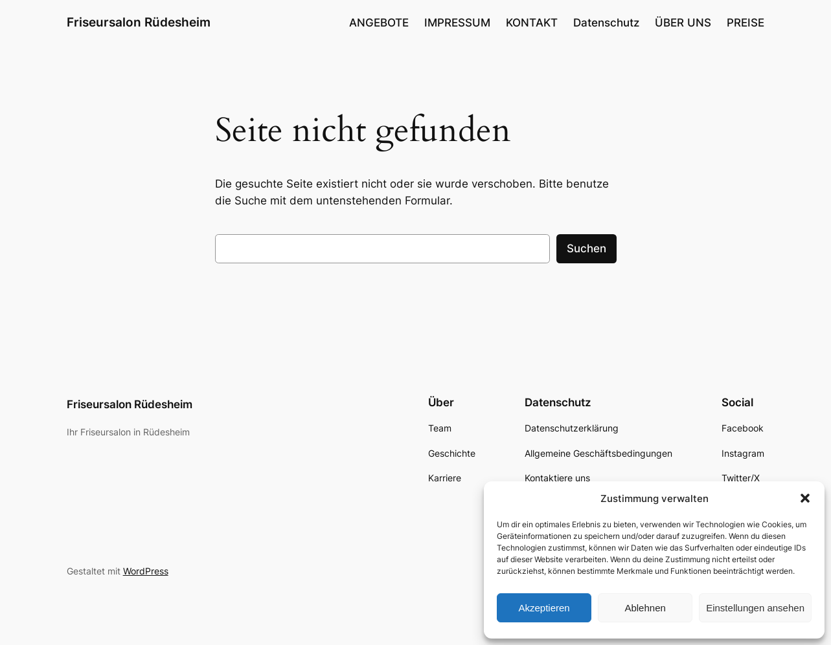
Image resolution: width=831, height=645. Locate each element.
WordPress (145, 570)
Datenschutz (606, 22)
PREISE (745, 22)
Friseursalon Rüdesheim (139, 22)
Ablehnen (644, 607)
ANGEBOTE (379, 22)
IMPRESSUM (457, 22)
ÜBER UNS (683, 22)
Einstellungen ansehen (755, 607)
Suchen (586, 248)
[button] (805, 498)
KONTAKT (532, 22)
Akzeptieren (543, 607)
